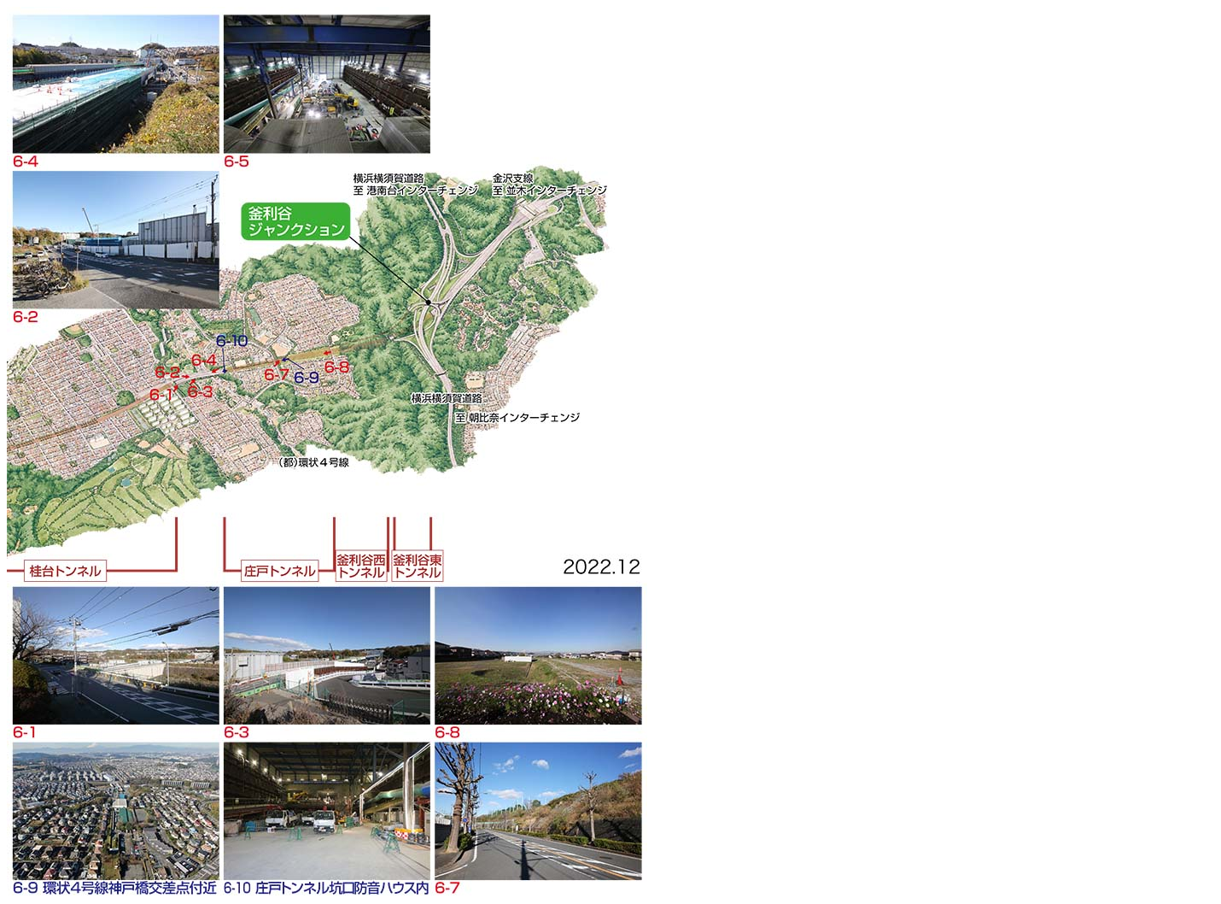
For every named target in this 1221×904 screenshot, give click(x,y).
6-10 (325, 809)
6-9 (114, 809)
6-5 (325, 83)
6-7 (537, 809)
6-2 (114, 238)
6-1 (114, 653)
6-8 (537, 653)
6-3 (325, 653)
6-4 (114, 83)
